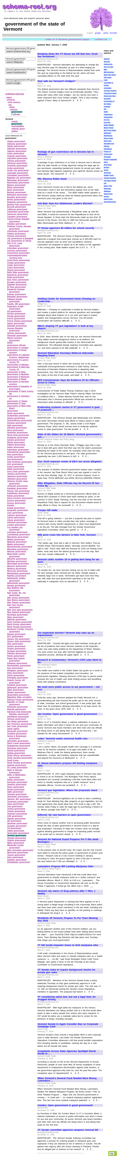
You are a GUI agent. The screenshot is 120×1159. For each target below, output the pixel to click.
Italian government (15, 469)
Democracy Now (109, 96)
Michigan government (17, 561)
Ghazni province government (14, 339)
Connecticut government (18, 253)
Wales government (15, 843)
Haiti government (15, 425)
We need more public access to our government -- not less (69, 688)
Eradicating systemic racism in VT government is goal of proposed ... (68, 408)
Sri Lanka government (17, 767)
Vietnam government (16, 838)
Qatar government (15, 690)
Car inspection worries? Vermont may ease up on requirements (66, 634)
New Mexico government (18, 600)
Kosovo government (16, 500)
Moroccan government (17, 571)
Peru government (15, 668)
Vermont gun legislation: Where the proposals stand (67, 790)
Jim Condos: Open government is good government (67, 714)
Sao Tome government (17, 726)
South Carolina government (19, 758)
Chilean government (16, 234)
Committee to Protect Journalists (108, 85)
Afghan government (16, 141)
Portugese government (17, 678)
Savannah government (17, 731)
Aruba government (15, 168)
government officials (16, 345)
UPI (105, 183)
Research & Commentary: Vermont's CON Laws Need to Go (69, 661)
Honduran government (17, 432)
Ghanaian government (17, 336)
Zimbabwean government (18, 862)
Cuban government (16, 265)
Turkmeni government (17, 814)
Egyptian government (17, 284)
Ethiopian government (17, 297)
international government (18, 452)
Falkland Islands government (14, 300)
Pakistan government (16, 653)
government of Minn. (16, 372)
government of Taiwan (17, 401)
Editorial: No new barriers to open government (64, 815)
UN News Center (110, 181)
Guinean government (16, 423)
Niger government (15, 617)
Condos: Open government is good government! (65, 1105)
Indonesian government (18, 450)
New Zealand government (18, 612)
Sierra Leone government (18, 743)
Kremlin (10, 505)
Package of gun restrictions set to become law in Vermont (66, 153)
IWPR (106, 112)
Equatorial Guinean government (16, 290)
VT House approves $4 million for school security (66, 228)
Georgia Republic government (15, 329)
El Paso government (16, 287)
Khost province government (20, 498)
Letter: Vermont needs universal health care (63, 738)
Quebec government (16, 692)
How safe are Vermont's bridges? (56, 81)
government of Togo (16, 403)
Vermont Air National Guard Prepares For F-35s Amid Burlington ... (68, 840)
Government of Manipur (18, 365)
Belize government (15, 187)
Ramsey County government (20, 700)
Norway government (16, 634)
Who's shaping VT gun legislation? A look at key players (65, 327)
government (12, 411)
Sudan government (15, 780)
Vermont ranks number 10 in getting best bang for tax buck (68, 560)
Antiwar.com (108, 64)
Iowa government (15, 454)
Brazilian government (17, 197)
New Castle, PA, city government (16, 594)
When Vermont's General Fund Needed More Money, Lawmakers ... (67, 1079)
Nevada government (16, 585)
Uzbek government (15, 831)
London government (16, 525)
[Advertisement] (64, 125)
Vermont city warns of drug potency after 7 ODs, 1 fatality (66, 892)
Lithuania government (17, 522)
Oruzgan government (16, 651)
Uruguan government (16, 826)
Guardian (107, 107)
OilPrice (106, 146)
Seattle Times (108, 175)
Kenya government (15, 496)
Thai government (14, 806)
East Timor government (18, 280)
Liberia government (16, 517)
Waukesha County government (15, 846)
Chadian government (16, 224)
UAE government (15, 816)
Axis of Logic (108, 67)
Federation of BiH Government (15, 307)
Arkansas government (17, 163)
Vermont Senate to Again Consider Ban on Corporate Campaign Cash (68, 1025)
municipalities (17, 126)
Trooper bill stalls (47, 510)
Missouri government (16, 566)
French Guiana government (19, 321)
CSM (105, 80)
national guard (18, 129)
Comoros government (17, 251)
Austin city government (18, 170)
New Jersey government (18, 598)
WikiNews (107, 191)
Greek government (15, 413)
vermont (13, 109)
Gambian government (17, 326)
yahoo (105, 33)
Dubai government (15, 277)
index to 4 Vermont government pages (67, 39)
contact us (101, 39)
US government (14, 828)
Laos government (15, 513)
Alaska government (16, 146)
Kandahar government (17, 488)
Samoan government (16, 719)
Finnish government (16, 314)
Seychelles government (17, 741)
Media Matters (109, 125)
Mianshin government (17, 559)
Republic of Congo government (15, 703)
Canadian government (17, 217)
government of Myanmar (18, 377)
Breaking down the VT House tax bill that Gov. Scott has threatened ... (67, 55)
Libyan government (16, 520)
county (14, 121)
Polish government (15, 675)
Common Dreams (110, 91)
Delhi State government (18, 272)
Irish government (15, 464)
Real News (108, 165)
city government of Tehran (19, 241)
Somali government (16, 750)
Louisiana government (17, 532)
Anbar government (15, 153)
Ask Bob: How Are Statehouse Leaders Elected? (65, 203)
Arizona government (16, 161)
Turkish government (16, 811)
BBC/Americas (109, 72)
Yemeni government (16, 855)
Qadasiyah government (17, 687)
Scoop (106, 170)
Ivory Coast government (18, 471)
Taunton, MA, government (19, 799)
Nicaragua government (17, 615)
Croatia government (16, 263)
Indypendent (108, 117)
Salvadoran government (18, 717)
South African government (19, 755)
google (98, 33)
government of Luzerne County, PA (17, 361)
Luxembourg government (18, 534)
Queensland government (18, 695)
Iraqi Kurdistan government (19, 462)
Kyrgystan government (17, 510)
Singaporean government (18, 746)
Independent (108, 114)
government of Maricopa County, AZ (18, 368)
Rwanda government (16, 709)
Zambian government (16, 860)
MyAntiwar (107, 133)
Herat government (15, 430)
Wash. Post (108, 186)
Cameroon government (17, 214)
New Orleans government (18, 602)
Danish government (16, 270)
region (9, 97)
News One (107, 141)
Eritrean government (16, 294)
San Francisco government (19, 724)
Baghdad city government (19, 178)
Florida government (16, 316)
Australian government (17, 173)
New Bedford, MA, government (15, 589)
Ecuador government (16, 282)
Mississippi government (18, 564)
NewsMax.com (109, 144)
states (12, 107)
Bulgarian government (17, 202)
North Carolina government (19, 622)
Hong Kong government (18, 435)
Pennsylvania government (19, 665)
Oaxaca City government (18, 639)
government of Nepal (16, 379)
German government (16, 333)
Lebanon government (17, 515)
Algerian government (16, 151)
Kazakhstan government (18, 493)
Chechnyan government (18, 231)
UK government (14, 821)
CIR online (107, 77)
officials (16, 114)
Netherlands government (18, 583)
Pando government (15, 656)
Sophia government (16, 753)
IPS (105, 109)
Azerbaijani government (18, 175)
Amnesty (107, 62)
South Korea (13, 760)
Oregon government (16, 649)
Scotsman (107, 173)
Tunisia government (16, 809)
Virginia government (16, 840)
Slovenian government (17, 748)
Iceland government (16, 440)
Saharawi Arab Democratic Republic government (19, 713)
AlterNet (106, 59)
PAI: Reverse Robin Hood (52, 179)
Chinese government (16, 236)
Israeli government (15, 467)
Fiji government (14, 311)
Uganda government (16, 818)
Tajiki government (15, 792)
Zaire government (15, 857)
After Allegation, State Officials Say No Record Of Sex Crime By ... (68, 484)
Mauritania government (17, 549)
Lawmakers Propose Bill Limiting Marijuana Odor (65, 866)
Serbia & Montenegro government (17, 737)
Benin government (15, 190)
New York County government (15, 606)
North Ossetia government (19, 627)
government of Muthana (18, 374)
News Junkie (108, 138)
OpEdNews (108, 149)
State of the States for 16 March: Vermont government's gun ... (69, 435)
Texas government (15, 804)
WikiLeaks (107, 189)
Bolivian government (16, 192)
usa (10, 105)
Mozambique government (18, 573)
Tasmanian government (17, 797)
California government (17, 209)
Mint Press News (110, 130)
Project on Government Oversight (108, 154)
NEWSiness (108, 136)
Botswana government (17, 195)
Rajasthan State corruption (19, 697)
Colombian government (17, 248)
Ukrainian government (17, 823)
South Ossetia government (19, 763)
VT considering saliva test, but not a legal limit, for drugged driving (67, 998)
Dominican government (17, 275)
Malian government (16, 544)
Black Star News (110, 75)
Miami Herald (108, 128)
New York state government (19, 610)
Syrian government (15, 789)
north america (14, 102)
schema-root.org (14, 93)
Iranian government (16, 457)
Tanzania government (17, 794)
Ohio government (15, 644)
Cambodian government (18, 212)
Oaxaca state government (18, 641)
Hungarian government (17, 437)
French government (16, 318)
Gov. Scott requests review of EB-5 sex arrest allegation (70, 461)
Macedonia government (17, 537)
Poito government (15, 673)
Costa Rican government (18, 260)
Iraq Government (14, 459)
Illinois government (16, 442)
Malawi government (16, 539)
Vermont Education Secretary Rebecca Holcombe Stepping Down (65, 354)
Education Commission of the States (109, 101)
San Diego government (17, 721)
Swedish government (16, 784)
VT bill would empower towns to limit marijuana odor (68, 945)
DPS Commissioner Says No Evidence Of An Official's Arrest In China (68, 381)
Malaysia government (17, 542)
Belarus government (16, 185)
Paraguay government (17, 663)
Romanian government (17, 707)
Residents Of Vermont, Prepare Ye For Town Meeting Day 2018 (68, 919)
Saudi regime (13, 729)
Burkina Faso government (19, 204)
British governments (16, 199)
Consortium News (110, 93)
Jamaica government (16, 474)
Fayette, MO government (18, 304)
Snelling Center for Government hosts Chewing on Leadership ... (66, 300)
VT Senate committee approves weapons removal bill (68, 1130)
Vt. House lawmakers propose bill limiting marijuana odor (67, 764)
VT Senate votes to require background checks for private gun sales (66, 971)
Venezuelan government (18, 833)
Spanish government (16, 765)
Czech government (15, 267)
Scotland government (17, 734)
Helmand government (17, 428)
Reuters (106, 167)
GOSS (10, 343)
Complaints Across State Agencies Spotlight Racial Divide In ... (67, 1052)
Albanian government (17, 149)
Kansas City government (18, 491)
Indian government (15, 447)
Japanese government (17, 476)
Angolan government (16, 156)
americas (11, 100)
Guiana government (16, 418)
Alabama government (17, 144)
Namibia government (16, 576)
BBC (105, 70)
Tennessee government (17, 802)
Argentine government (17, 158)
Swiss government (15, 787)
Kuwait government (16, 508)
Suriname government (17, 782)
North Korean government (19, 624)
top (111, 1153)
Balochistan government (18, 182)
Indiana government (16, 445)
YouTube (113, 33)
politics (14, 131)
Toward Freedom (110, 178)
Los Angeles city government (14, 528)
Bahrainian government (17, 180)
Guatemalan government (18, 416)
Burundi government (16, 207)
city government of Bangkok (20, 238)
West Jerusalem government (20, 850)
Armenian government (17, 166)
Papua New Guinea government (16, 659)
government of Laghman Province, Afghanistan (18, 356)
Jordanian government (17, 486)
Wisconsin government (17, 852)
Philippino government (17, 670)
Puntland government (17, 685)
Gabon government (16, 323)
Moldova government (16, 569)
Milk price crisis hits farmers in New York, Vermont (67, 535)
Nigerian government (16, 619)
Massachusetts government (19, 547)
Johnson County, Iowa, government (17, 482)
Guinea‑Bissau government (19, 420)
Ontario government (16, 646)
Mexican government (16, 551)
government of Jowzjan (18, 348)
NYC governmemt (15, 636)
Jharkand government (17, 479)
